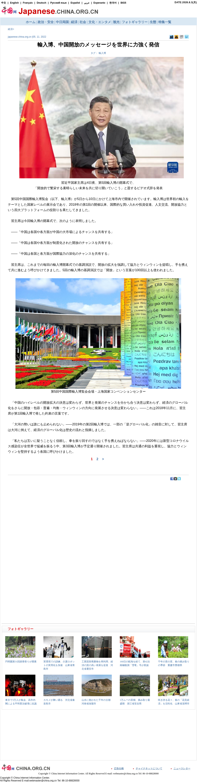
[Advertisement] (50, 490)
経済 (10, 29)
